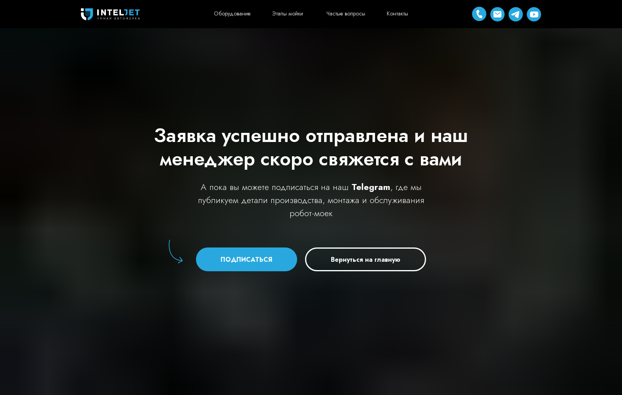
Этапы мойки (287, 13)
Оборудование (232, 13)
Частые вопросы (345, 13)
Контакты (397, 13)
